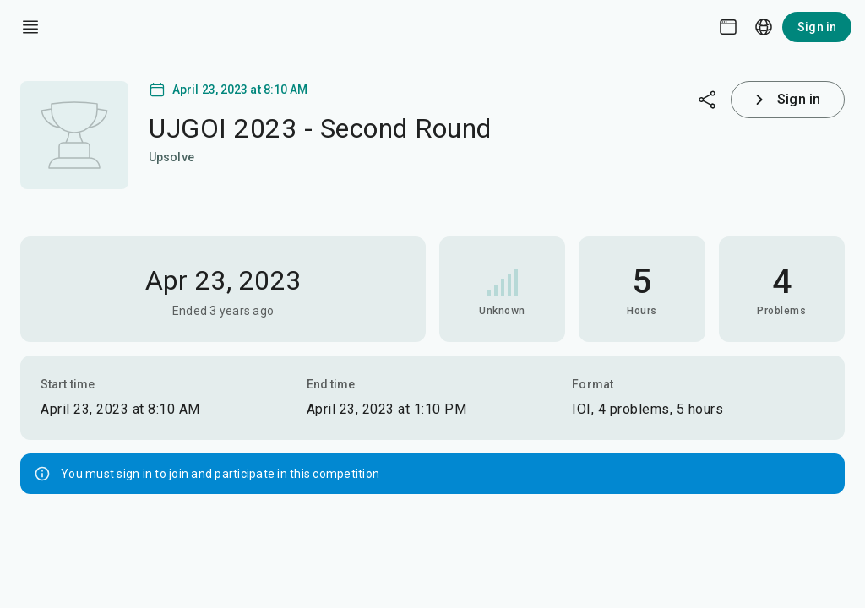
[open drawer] (30, 27)
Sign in (816, 27)
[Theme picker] (728, 27)
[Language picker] (764, 27)
